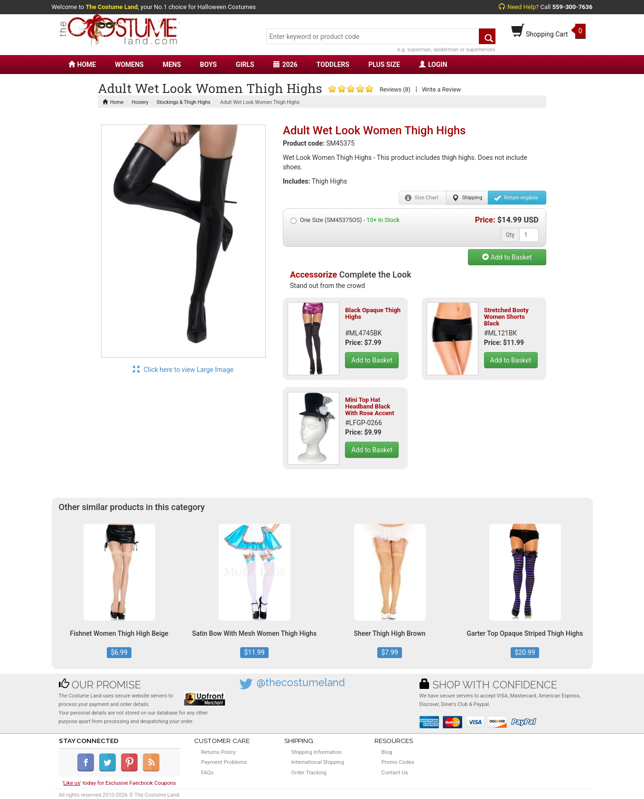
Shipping (467, 198)
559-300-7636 (572, 6)
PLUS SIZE (384, 64)
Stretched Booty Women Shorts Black (506, 317)
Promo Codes (398, 762)
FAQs (207, 772)
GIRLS (245, 64)
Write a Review (441, 89)
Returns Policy (218, 752)
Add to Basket (507, 257)
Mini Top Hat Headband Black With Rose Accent (369, 406)
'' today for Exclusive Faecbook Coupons (119, 783)
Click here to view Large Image (183, 369)
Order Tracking (309, 772)
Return (516, 198)
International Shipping (317, 762)
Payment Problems (224, 762)
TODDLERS (333, 64)
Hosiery (140, 102)
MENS (172, 64)
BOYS (208, 64)
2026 (285, 64)
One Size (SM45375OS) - (345, 220)
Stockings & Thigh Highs (184, 102)
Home (113, 102)
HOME (82, 64)
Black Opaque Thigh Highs (373, 313)
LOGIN (433, 64)
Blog (387, 752)
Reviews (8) (395, 89)
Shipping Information (316, 752)
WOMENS (129, 64)
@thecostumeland (301, 682)
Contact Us (395, 772)
